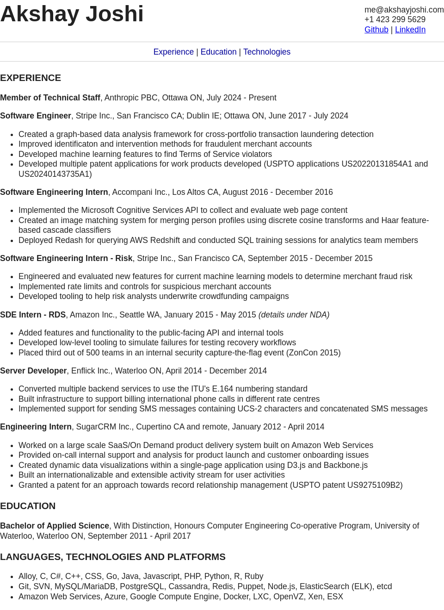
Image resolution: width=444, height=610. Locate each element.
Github (376, 29)
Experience (174, 51)
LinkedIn (410, 29)
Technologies (266, 51)
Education (219, 51)
